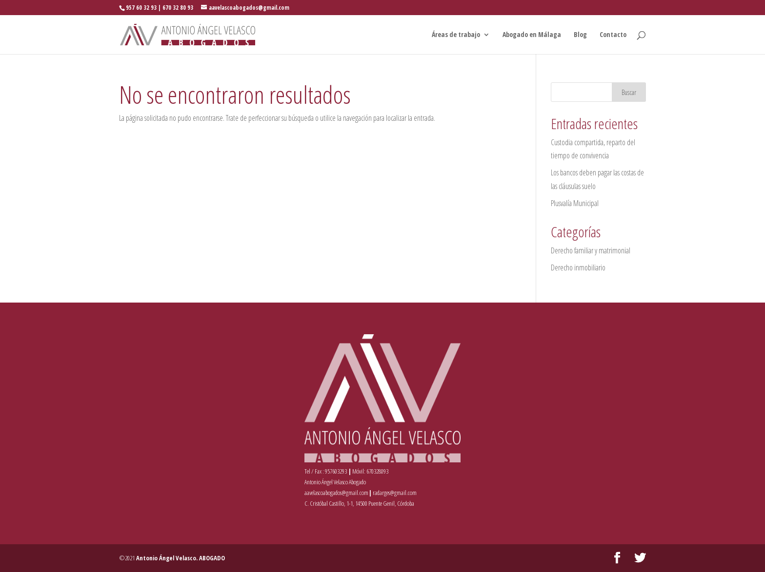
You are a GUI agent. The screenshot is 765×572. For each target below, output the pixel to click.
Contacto (613, 35)
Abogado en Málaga (532, 35)
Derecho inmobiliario (578, 267)
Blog (580, 35)
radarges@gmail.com (395, 492)
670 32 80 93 (177, 7)
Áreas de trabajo (456, 35)
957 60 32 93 (141, 7)
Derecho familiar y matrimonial (590, 250)
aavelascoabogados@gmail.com (336, 492)
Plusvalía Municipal (575, 203)
